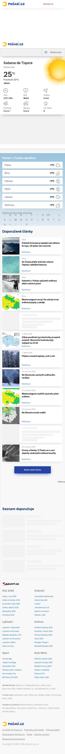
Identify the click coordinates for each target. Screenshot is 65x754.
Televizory (42, 708)
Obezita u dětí (39, 615)
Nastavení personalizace (13, 739)
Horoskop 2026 (8, 615)
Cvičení (37, 604)
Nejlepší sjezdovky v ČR (11, 635)
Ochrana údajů (52, 730)
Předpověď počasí (32, 685)
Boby (4, 698)
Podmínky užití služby (34, 730)
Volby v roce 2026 (9, 596)
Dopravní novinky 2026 (43, 663)
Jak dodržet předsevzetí (43, 596)
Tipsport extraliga (9, 663)
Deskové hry (32, 708)
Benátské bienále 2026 (43, 646)
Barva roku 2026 (8, 689)
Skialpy (41, 695)
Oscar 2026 (38, 639)
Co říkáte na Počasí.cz (12, 730)
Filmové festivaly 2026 (43, 635)
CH (48, 214)
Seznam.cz (48, 4)
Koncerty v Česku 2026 (43, 631)
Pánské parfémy (8, 712)
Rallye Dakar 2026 (41, 677)
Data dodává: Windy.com (13, 734)
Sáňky (9, 698)
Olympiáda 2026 (8, 611)
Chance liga (7, 659)
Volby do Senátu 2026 (11, 600)
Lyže (25, 695)
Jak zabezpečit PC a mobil (44, 689)
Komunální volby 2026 (11, 604)
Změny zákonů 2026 (10, 608)
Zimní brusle (56, 695)
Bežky (47, 695)
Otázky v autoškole (41, 670)
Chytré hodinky (53, 708)
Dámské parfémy (9, 708)
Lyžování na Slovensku (11, 639)
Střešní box (32, 695)
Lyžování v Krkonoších (11, 628)
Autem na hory (8, 646)
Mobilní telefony (26, 705)
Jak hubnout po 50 (41, 608)
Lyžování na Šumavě (10, 631)
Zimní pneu (21, 708)
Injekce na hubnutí (41, 611)
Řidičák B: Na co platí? (43, 666)
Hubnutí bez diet (40, 600)
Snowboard (17, 695)
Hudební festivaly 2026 (43, 628)
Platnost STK (39, 674)
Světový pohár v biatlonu (12, 670)
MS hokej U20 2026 (10, 677)
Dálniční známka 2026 (43, 659)
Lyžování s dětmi (9, 642)
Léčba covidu (45, 685)
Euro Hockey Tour (9, 674)
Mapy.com (20, 685)
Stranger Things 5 (41, 642)
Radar (29, 734)
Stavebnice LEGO (41, 705)
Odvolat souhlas (41, 734)
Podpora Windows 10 (24, 689)
